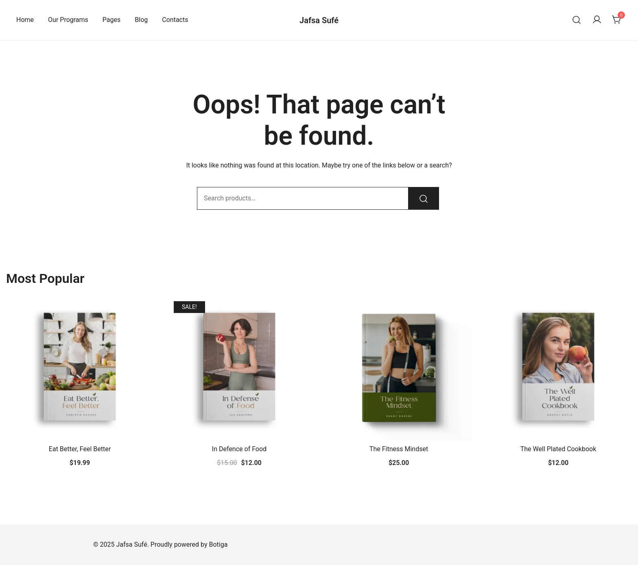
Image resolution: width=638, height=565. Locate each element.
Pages (111, 20)
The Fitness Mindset (398, 449)
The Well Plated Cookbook (558, 449)
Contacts (175, 20)
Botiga (218, 544)
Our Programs (68, 20)
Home (25, 20)
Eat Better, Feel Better (80, 449)
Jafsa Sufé (319, 20)
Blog (141, 20)
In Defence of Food (239, 449)
